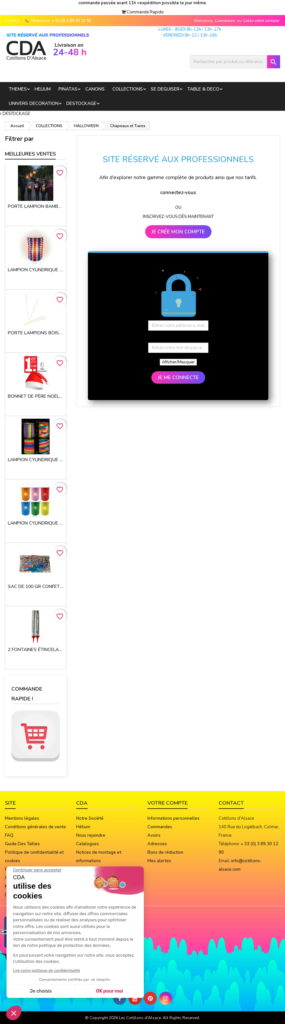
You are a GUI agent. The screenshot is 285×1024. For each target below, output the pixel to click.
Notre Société (90, 818)
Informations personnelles (173, 818)
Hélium (83, 827)
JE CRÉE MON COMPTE (178, 231)
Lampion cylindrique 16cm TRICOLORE (35, 270)
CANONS (95, 89)
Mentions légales (22, 818)
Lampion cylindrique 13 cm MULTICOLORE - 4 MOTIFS (35, 460)
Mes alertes (159, 861)
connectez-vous (178, 192)
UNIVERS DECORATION (34, 103)
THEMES (18, 89)
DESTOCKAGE (81, 103)
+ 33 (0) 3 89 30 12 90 (71, 20)
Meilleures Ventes (30, 154)
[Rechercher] (235, 61)
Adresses (157, 844)
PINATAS (68, 89)
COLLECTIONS (127, 89)
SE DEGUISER (165, 89)
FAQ (9, 835)
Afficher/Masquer (178, 362)
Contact (12, 20)
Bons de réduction (165, 852)
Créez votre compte (261, 20)
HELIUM (43, 89)
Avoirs (153, 835)
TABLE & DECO (203, 89)
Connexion (225, 20)
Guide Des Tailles (22, 844)
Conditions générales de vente (35, 827)
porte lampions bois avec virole (35, 333)
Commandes (159, 827)
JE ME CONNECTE (178, 377)
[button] (142, 12)
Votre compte (167, 803)
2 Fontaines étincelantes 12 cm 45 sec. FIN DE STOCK (35, 649)
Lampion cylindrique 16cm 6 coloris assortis (35, 523)
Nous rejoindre (90, 835)
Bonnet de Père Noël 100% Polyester (35, 396)
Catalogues (87, 844)
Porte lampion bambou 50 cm (35, 206)
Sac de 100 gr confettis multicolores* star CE (35, 586)
